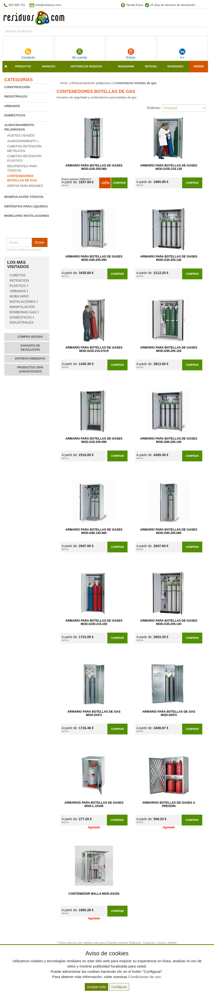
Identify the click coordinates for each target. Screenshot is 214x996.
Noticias (151, 66)
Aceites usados (21, 135)
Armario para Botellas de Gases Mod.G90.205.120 (168, 349)
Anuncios (48, 66)
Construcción (17, 87)
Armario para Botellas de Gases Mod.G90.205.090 (93, 258)
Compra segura (30, 336)
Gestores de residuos (86, 66)
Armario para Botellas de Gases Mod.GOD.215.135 (168, 167)
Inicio (64, 83)
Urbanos (12, 106)
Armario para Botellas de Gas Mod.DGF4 (168, 713)
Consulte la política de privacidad (23, 249)
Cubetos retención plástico (19, 281)
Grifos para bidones (25, 186)
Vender (198, 66)
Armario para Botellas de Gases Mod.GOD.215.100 (93, 622)
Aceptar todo (96, 987)
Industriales (15, 96)
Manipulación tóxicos (23, 197)
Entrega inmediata (30, 358)
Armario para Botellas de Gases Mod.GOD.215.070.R (93, 349)
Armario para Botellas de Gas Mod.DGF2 (93, 713)
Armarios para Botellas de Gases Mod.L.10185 (93, 804)
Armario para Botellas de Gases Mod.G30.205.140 (168, 258)
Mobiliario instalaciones (26, 216)
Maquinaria (126, 66)
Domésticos (14, 115)
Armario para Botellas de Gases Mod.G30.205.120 (168, 622)
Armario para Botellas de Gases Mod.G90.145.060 (93, 531)
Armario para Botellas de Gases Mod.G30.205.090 (93, 440)
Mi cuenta (79, 53)
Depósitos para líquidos (26, 206)
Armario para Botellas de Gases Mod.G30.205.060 (93, 167)
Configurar (119, 987)
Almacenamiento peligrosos (91, 83)
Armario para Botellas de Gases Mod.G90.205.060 (168, 531)
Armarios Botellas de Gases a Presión (168, 804)
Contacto (28, 53)
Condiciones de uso (144, 977)
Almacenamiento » (23, 141)
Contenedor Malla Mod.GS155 (94, 893)
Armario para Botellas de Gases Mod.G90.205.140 (168, 440)
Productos (23, 66)
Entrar (130, 53)
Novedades (175, 66)
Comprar (119, 182)
